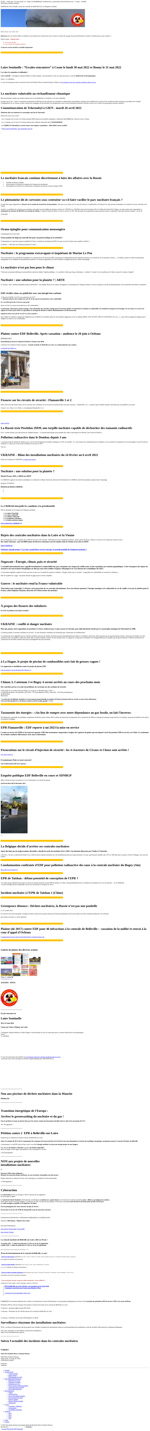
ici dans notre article (29, 459)
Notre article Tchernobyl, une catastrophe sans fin (17, 129)
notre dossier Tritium (7, 1232)
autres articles (5, 423)
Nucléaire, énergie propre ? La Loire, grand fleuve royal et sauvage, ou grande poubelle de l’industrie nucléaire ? (44, 549)
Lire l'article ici (7, 546)
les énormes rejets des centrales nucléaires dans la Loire (78, 82)
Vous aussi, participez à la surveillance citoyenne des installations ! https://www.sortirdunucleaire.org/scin (21, 1331)
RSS (15, 1429)
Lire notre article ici (7, 754)
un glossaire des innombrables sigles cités (17, 1293)
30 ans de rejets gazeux (8, 1256)
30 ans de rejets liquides (8, 1264)
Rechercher (4, 1427)
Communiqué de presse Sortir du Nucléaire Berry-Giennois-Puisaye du (22, 937)
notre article (5, 1229)
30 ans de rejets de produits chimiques (12, 1272)
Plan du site (10, 1429)
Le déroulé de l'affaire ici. (9, 348)
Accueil (3, 1429)
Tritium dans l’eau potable (17, 1229)
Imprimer (20, 1429)
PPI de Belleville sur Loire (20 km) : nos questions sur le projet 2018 (27, 1286)
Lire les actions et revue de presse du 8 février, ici (16, 670)
